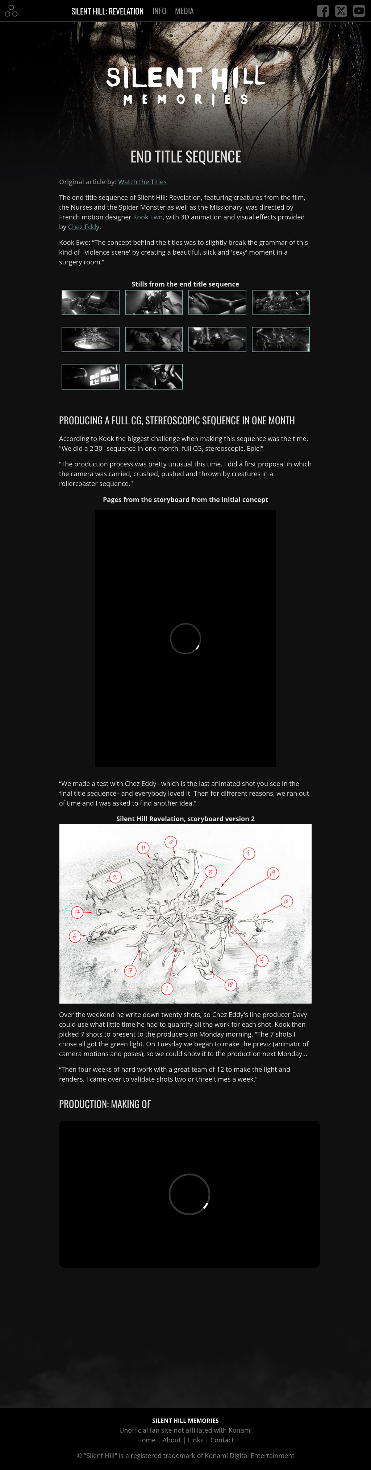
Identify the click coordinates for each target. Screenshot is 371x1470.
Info (159, 10)
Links (196, 1440)
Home (146, 1440)
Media (184, 10)
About (172, 1440)
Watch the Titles (142, 181)
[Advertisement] (185, 1340)
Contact (222, 1440)
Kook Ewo (148, 217)
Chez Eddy (84, 226)
